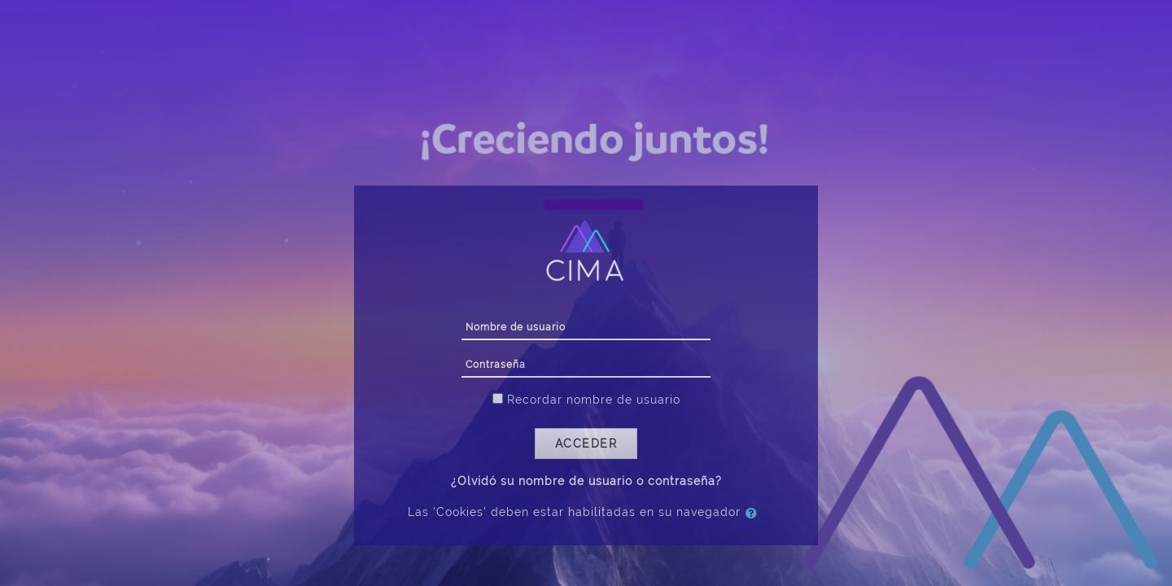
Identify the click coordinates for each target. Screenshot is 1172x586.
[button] (754, 512)
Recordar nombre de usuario (593, 399)
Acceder (586, 443)
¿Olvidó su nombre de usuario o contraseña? (586, 481)
